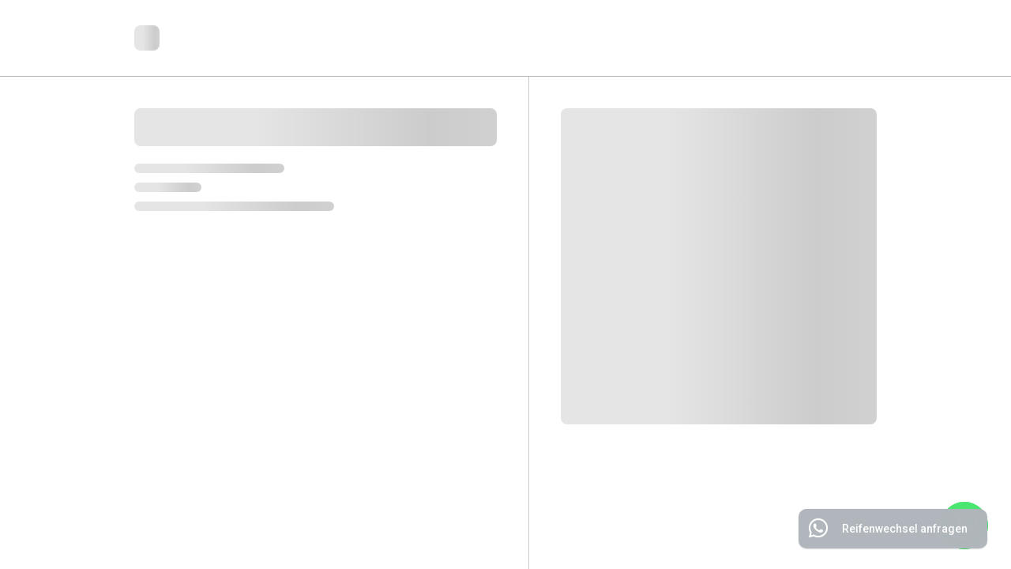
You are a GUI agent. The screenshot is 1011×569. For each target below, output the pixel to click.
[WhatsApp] (964, 525)
